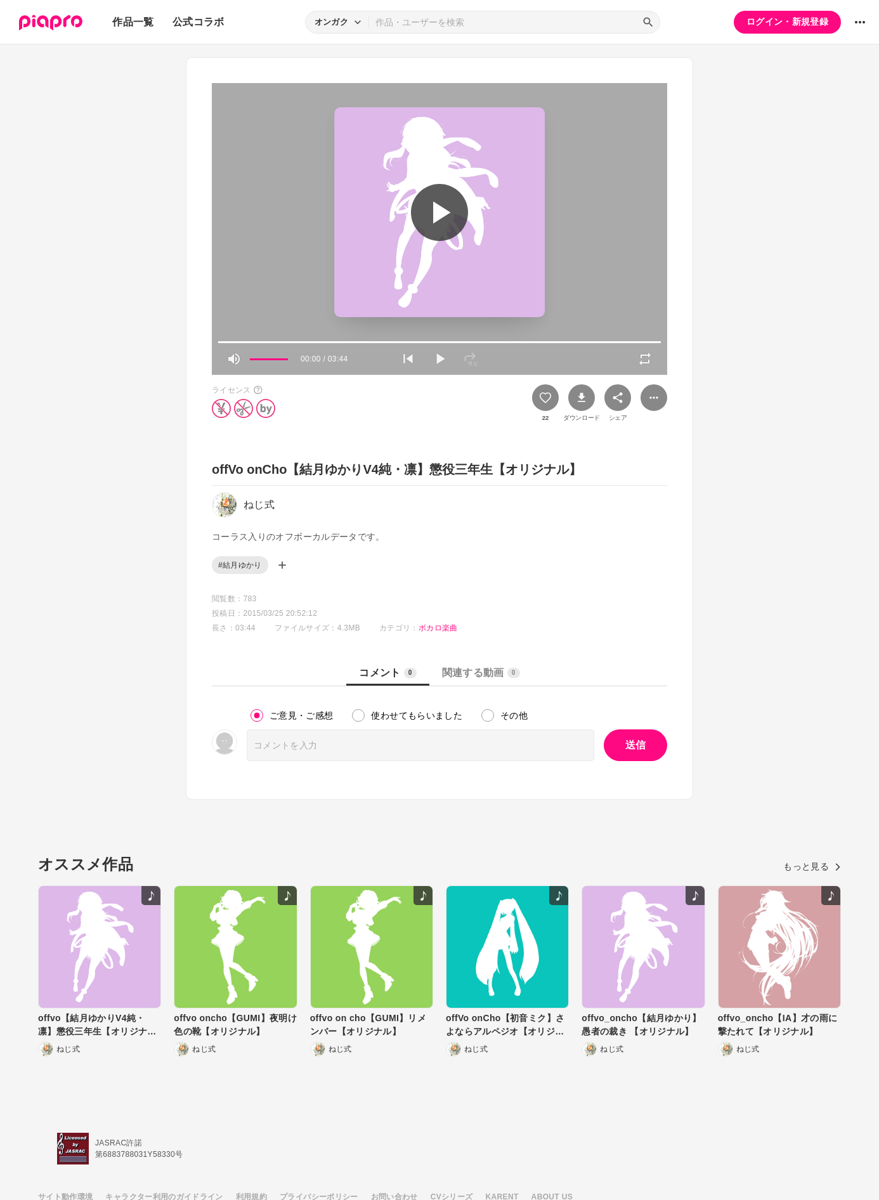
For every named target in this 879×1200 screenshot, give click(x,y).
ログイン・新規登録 (787, 21)
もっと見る (812, 866)
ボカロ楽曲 (438, 627)
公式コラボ (199, 21)
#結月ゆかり (240, 565)
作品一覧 (132, 21)
